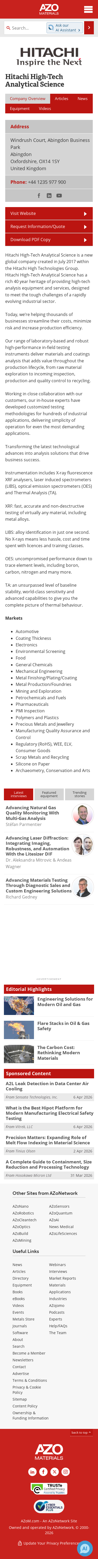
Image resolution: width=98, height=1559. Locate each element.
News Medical (61, 1226)
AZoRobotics (23, 1213)
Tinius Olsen (25, 1151)
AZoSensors (59, 1206)
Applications (60, 1291)
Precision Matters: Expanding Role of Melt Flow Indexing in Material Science (48, 1140)
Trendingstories (80, 794)
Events (18, 1312)
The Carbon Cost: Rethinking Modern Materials (58, 1052)
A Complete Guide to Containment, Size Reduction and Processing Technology (49, 1164)
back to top (81, 1432)
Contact (19, 1366)
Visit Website (23, 213)
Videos (18, 1305)
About (18, 1339)
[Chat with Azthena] (85, 1548)
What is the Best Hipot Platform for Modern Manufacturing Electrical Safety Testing (50, 1113)
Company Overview (27, 98)
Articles (19, 1271)
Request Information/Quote (37, 226)
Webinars (57, 1264)
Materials (57, 1285)
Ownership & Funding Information (31, 1415)
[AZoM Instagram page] (65, 1472)
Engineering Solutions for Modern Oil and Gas (65, 1001)
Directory (20, 1278)
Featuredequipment (49, 794)
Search (19, 1346)
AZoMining (22, 1240)
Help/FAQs (58, 1325)
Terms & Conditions (30, 1380)
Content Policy (25, 1405)
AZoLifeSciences (63, 1233)
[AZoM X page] (54, 1472)
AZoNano (20, 1206)
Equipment (22, 1285)
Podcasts (57, 1312)
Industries (58, 1298)
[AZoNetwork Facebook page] (43, 1472)
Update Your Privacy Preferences (49, 1543)
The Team (57, 1332)
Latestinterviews (19, 794)
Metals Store (23, 1319)
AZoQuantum (60, 1213)
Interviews (58, 1271)
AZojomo (56, 1305)
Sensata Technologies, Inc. (36, 1097)
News (17, 1264)
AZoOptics (21, 1226)
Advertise (21, 1373)
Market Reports (62, 1278)
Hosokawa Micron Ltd (33, 1175)
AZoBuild (20, 1233)
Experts (55, 1319)
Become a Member (29, 1353)
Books (18, 1291)
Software (20, 1332)
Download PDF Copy (30, 239)
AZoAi (54, 1219)
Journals (20, 1325)
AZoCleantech (25, 1219)
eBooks (19, 1298)
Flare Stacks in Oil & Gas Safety (63, 1025)
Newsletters (23, 1359)
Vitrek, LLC (24, 1126)
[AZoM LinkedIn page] (32, 1472)
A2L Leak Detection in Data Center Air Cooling (47, 1086)
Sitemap (20, 1399)
